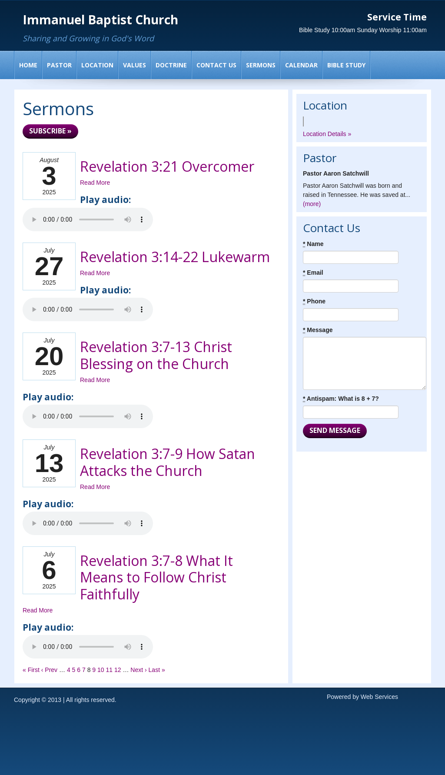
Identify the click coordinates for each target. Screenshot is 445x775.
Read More (95, 182)
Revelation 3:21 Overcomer (167, 166)
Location (97, 65)
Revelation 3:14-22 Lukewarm (175, 256)
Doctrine (171, 65)
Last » (157, 669)
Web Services (379, 696)
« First (31, 669)
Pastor (59, 65)
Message (318, 330)
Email (313, 272)
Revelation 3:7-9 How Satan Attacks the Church (167, 461)
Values (134, 65)
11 (109, 669)
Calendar (301, 65)
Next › (138, 669)
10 (100, 669)
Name (313, 244)
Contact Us (216, 65)
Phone (314, 301)
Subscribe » (50, 131)
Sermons (261, 65)
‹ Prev (49, 669)
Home (28, 65)
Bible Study (346, 65)
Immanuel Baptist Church (100, 19)
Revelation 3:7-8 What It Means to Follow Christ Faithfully (156, 577)
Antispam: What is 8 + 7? (341, 398)
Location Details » (327, 133)
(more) (312, 203)
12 (117, 669)
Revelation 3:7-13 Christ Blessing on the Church (156, 355)
